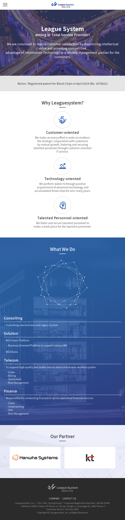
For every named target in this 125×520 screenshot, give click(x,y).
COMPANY (54, 498)
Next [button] (120, 458)
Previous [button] (5, 458)
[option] (35, 457)
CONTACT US (69, 498)
